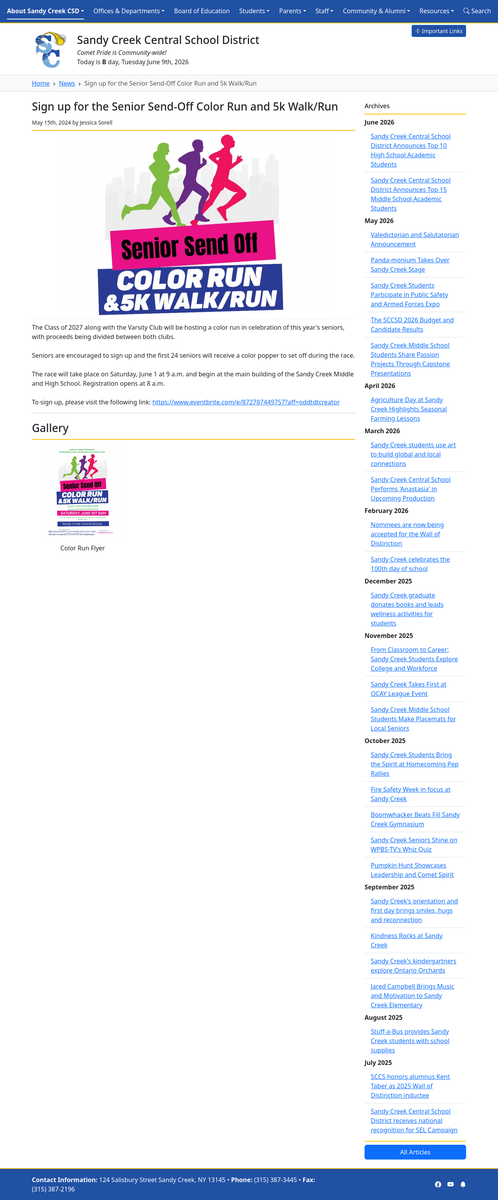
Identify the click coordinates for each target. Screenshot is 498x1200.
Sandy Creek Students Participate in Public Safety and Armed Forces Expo (409, 294)
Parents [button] (290, 11)
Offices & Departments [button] (126, 11)
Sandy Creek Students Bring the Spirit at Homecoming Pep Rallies (415, 764)
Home (41, 83)
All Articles (415, 1152)
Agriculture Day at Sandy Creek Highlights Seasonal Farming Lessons (409, 409)
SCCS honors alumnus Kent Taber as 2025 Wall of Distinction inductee (410, 1086)
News (67, 83)
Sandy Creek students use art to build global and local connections (413, 454)
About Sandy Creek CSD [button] (43, 11)
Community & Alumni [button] (374, 11)
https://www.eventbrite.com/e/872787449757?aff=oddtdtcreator (246, 402)
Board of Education (202, 11)
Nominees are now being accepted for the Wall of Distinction (407, 534)
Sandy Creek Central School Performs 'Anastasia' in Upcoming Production (411, 488)
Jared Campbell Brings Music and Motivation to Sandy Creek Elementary (412, 995)
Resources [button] (434, 11)
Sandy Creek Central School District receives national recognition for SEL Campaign (414, 1120)
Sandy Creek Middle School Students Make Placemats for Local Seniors (413, 719)
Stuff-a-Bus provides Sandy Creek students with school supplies (410, 1040)
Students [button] (252, 11)
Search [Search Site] (477, 11)
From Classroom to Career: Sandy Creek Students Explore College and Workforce (414, 659)
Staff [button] (322, 11)
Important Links (439, 31)
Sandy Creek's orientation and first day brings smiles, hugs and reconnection (414, 910)
